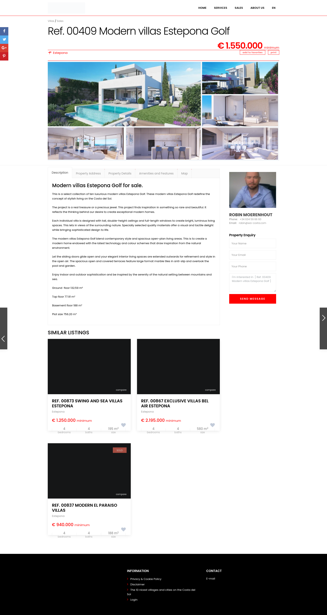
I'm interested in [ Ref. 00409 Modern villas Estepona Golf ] (252, 282)
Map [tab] (184, 173)
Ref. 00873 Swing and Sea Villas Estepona (87, 403)
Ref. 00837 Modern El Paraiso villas (84, 507)
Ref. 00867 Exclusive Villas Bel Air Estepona (175, 403)
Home (202, 8)
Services (220, 8)
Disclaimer (137, 584)
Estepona (60, 53)
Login (133, 600)
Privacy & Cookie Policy (145, 579)
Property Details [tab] (119, 173)
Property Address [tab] (88, 173)
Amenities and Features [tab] (156, 173)
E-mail (210, 579)
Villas (51, 21)
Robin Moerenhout (250, 215)
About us (257, 8)
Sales (239, 8)
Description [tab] (60, 172)
